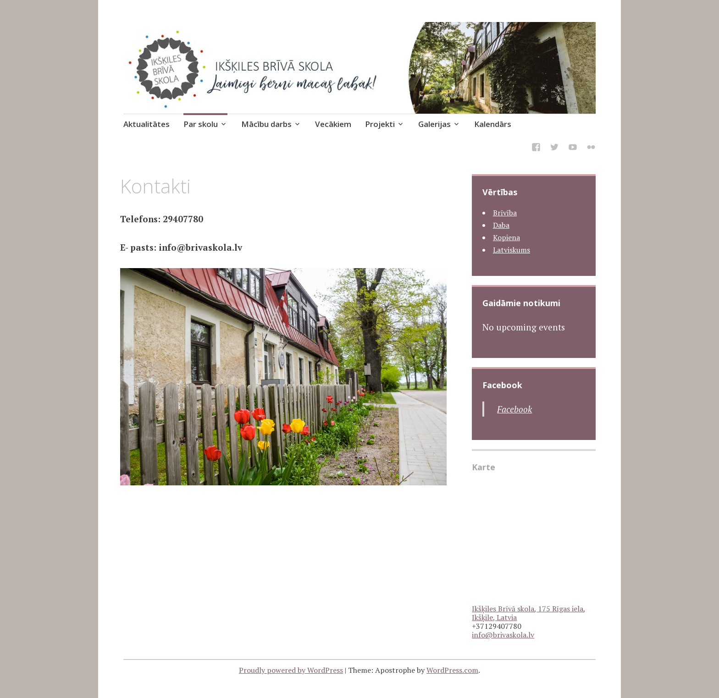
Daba (501, 225)
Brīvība (505, 213)
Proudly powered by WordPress (291, 670)
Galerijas (434, 124)
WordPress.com (452, 670)
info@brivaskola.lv (503, 635)
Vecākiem (333, 124)
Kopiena (506, 237)
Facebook (502, 384)
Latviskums (511, 250)
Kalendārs (492, 124)
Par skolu (200, 124)
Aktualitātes (146, 124)
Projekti (380, 124)
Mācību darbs (266, 124)
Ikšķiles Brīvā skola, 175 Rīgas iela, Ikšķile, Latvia (529, 613)
